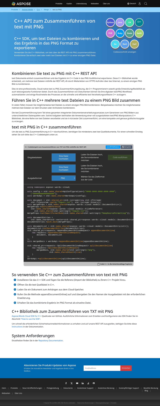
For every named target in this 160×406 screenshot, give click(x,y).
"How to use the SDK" (30, 319)
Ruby (120, 33)
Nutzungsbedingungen (102, 403)
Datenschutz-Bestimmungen (85, 403)
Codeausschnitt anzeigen (124, 52)
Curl (134, 44)
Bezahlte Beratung (151, 388)
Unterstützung (81, 4)
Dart (125, 44)
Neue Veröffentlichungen (32, 388)
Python (110, 22)
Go (115, 44)
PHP (110, 33)
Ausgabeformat (35, 178)
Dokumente (68, 388)
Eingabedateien (35, 157)
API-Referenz (113, 146)
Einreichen (126, 368)
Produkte (59, 4)
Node (129, 33)
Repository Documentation (51, 340)
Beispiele (126, 147)
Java (120, 22)
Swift (139, 33)
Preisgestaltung (53, 388)
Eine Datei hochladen (63, 157)
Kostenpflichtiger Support (129, 388)
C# (129, 22)
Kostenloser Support (85, 388)
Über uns (106, 4)
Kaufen (69, 4)
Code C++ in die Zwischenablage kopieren (116, 264)
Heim (4, 388)
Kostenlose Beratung (106, 388)
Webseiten (95, 4)
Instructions (17, 326)
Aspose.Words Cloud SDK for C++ (26, 316)
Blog (146, 390)
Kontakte (113, 403)
